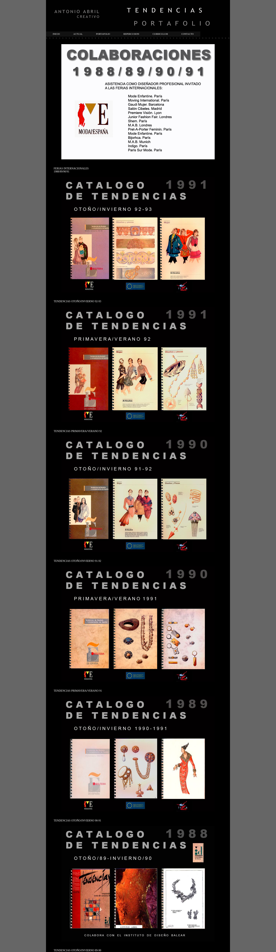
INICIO (56, 34)
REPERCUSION (131, 34)
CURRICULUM (160, 34)
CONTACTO (187, 34)
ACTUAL (78, 34)
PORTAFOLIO (103, 34)
